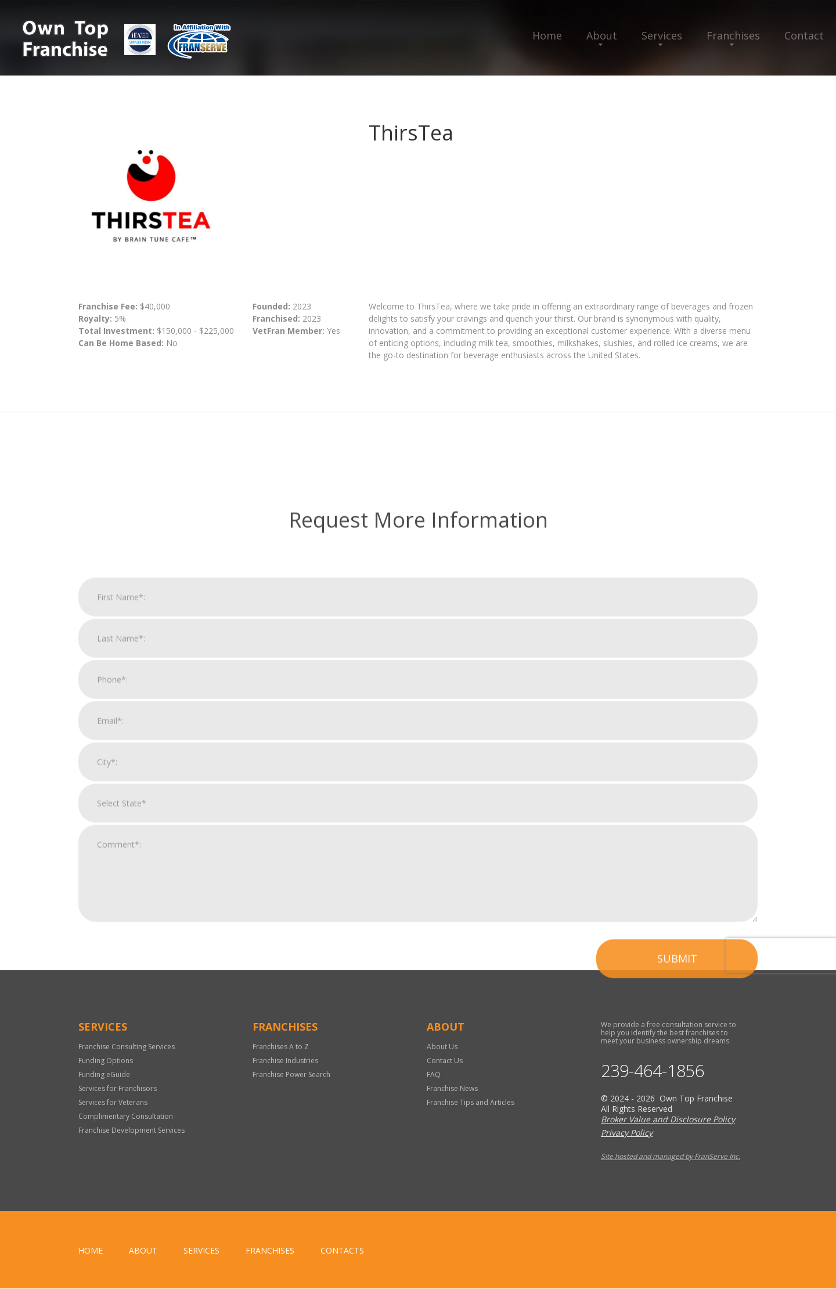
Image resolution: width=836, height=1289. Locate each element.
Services (662, 35)
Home (547, 35)
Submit (677, 1151)
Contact (804, 35)
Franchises (733, 35)
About (601, 35)
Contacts (342, 1250)
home (90, 1250)
